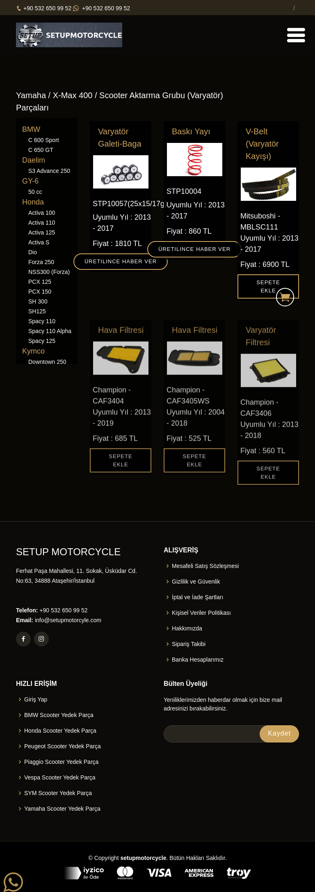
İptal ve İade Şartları (197, 597)
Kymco (33, 351)
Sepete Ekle (268, 287)
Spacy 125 (41, 341)
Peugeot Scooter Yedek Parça (62, 746)
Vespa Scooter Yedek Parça (60, 777)
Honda (33, 202)
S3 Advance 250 (49, 171)
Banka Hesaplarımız (198, 659)
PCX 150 (39, 291)
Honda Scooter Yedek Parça (60, 730)
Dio (32, 252)
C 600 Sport (43, 140)
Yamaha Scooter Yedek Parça (62, 809)
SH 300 (38, 301)
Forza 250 (41, 262)
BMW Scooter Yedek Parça (59, 715)
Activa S (38, 242)
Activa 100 (41, 212)
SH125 (37, 311)
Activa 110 (41, 222)
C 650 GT (40, 150)
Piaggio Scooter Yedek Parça (61, 762)
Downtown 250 (47, 362)
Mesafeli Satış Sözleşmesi (205, 566)
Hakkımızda (187, 628)
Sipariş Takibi (188, 644)
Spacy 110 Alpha (49, 331)
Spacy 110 (41, 321)
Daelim (33, 160)
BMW (31, 129)
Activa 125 (41, 232)
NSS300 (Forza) (49, 272)
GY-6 (30, 181)
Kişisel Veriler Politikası (201, 613)
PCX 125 (39, 281)
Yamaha (31, 95)
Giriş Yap (35, 699)
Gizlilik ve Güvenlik (196, 581)
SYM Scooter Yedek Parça (58, 793)
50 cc (35, 192)
